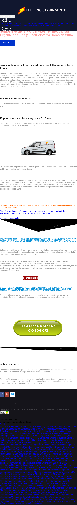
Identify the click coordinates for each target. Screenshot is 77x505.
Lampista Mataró (40, 440)
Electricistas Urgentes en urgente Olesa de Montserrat (24, 467)
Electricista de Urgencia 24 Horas (15, 23)
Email (2, 424)
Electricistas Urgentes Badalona (14, 465)
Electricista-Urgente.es (29, 409)
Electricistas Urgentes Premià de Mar (38, 445)
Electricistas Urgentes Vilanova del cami (34, 501)
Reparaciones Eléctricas (41, 23)
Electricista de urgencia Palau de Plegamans (46, 492)
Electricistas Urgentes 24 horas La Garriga (25, 488)
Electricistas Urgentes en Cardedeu (22, 483)
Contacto (6, 30)
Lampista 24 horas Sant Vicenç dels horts (36, 458)
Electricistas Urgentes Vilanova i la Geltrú (48, 463)
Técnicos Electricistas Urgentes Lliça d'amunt (52, 495)
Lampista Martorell (24, 440)
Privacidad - (63, 409)
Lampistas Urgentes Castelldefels (36, 429)
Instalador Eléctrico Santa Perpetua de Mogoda (50, 465)
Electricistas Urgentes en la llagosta (16, 495)
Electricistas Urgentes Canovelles (53, 483)
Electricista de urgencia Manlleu (27, 472)
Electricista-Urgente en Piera (13, 492)
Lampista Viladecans (52, 461)
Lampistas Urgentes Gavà (41, 436)
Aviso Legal (49, 409)
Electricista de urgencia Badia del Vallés (50, 490)
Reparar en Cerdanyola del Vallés (27, 431)
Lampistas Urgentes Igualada (53, 438)
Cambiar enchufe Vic (33, 461)
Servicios (6, 21)
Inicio (4, 19)
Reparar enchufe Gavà (19, 436)
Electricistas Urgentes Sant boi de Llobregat (25, 451)
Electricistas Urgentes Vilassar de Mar (59, 472)
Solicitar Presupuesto (9, 218)
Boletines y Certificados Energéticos (16, 26)
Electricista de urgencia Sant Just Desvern (19, 486)
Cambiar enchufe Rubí (17, 447)
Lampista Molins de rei (59, 440)
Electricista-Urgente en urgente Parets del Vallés (50, 476)
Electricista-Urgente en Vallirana (14, 476)
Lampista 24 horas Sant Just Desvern (27, 456)
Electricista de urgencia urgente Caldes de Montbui (23, 481)
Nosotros (6, 28)
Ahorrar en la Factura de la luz (46, 26)
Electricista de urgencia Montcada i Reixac (43, 442)
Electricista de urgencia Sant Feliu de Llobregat (27, 454)
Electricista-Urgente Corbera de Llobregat (42, 499)
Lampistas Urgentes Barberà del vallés (49, 426)
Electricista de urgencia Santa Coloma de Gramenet (51, 447)
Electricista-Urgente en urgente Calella (17, 474)
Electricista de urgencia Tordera (18, 490)
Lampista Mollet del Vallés (11, 442)
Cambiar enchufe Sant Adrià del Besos (17, 449)
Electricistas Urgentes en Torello (14, 497)
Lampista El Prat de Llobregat (22, 433)
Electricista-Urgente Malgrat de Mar (51, 474)
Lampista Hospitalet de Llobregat (24, 438)
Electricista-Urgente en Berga (13, 479)
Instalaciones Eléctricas (63, 23)
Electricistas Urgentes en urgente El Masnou (29, 470)
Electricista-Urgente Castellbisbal (29, 504)
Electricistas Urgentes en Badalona (15, 426)
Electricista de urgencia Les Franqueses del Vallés (49, 479)
